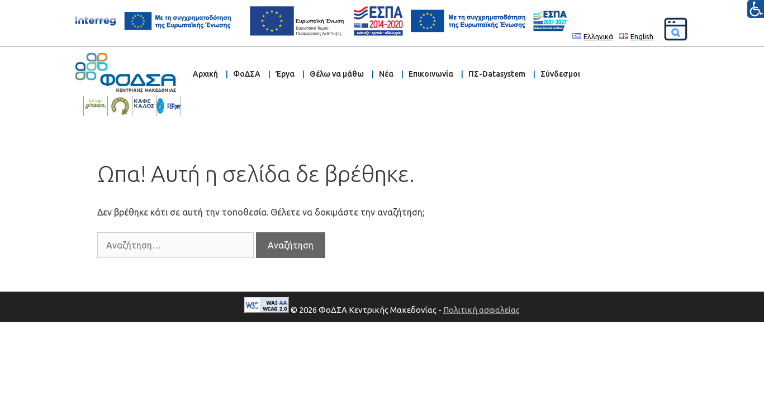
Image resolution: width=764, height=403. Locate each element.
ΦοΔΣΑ (246, 73)
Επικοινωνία (431, 73)
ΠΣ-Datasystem (496, 73)
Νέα (386, 73)
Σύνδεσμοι (560, 73)
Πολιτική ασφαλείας (481, 310)
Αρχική (205, 73)
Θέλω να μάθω (337, 73)
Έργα (285, 73)
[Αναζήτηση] (676, 29)
